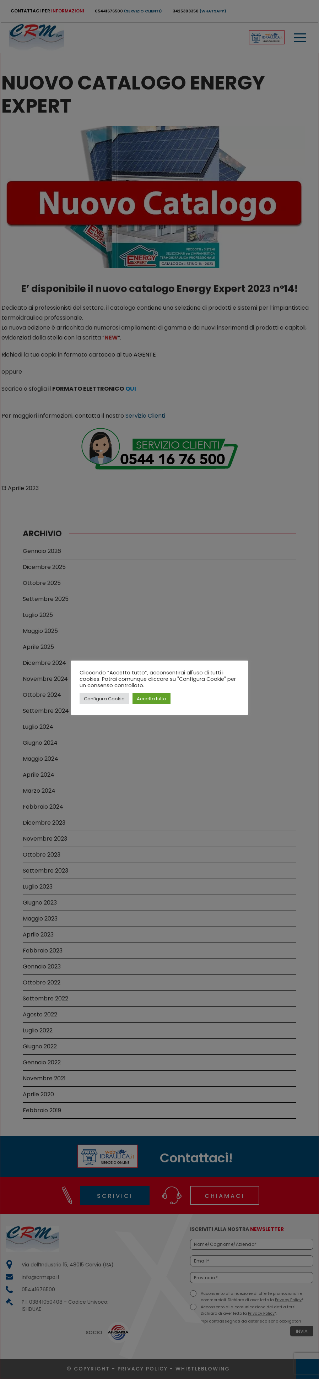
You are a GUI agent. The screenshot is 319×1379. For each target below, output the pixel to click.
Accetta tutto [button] (151, 698)
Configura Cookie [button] (104, 698)
